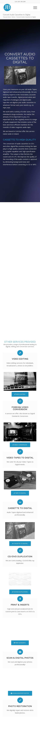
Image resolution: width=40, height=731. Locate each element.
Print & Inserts (20, 605)
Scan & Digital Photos (20, 658)
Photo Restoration (20, 706)
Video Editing (20, 359)
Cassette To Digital (20, 508)
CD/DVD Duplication (20, 556)
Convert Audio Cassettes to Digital (16, 15)
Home (13, 17)
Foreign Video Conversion (20, 408)
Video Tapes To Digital (20, 458)
